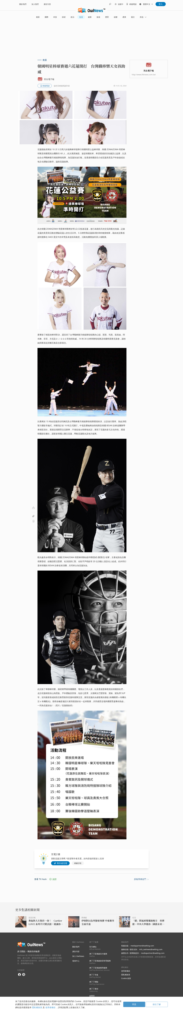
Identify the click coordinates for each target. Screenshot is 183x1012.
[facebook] (19, 975)
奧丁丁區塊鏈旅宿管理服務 (100, 962)
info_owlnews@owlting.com (150, 949)
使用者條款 (125, 971)
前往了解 (157, 1004)
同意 (134, 1004)
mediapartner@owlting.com (142, 945)
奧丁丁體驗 (96, 983)
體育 (107, 17)
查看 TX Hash (40, 879)
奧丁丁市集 (95, 976)
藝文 (133, 17)
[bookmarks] (130, 4)
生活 (81, 17)
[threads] (23, 974)
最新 (38, 17)
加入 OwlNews (78, 956)
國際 (46, 17)
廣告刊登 (47, 4)
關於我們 (22, 4)
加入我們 (35, 4)
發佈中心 (75, 961)
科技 (55, 17)
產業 (124, 17)
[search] (110, 4)
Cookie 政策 (126, 978)
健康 (90, 17)
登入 (161, 4)
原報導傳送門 (141, 879)
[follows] (118, 4)
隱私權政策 (125, 974)
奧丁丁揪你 (93, 990)
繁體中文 (146, 4)
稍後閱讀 (132, 4)
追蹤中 (120, 4)
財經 (64, 17)
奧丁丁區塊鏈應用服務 (99, 969)
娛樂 (115, 17)
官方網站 (95, 948)
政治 (72, 17)
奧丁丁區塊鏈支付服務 (98, 955)
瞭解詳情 (77, 863)
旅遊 (98, 17)
